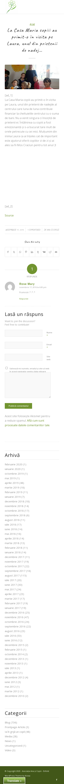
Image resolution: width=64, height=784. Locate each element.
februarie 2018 (13, 547)
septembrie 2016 (15, 626)
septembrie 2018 (15, 515)
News (8, 741)
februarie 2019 (13, 492)
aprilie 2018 (12, 538)
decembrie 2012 (14, 677)
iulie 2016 (10, 635)
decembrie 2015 (14, 645)
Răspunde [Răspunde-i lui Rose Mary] (23, 298)
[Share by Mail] (56, 252)
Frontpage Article (15, 727)
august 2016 (12, 631)
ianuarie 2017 (13, 608)
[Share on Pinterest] (26, 252)
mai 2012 (10, 686)
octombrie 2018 (14, 510)
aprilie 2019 (12, 483)
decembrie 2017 (14, 557)
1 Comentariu (33, 229)
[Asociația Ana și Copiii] (26, 7)
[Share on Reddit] (50, 252)
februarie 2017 (13, 603)
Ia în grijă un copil (15, 731)
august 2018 (12, 520)
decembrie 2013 (14, 659)
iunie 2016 (11, 640)
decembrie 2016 (14, 612)
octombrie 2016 (14, 621)
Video (8, 750)
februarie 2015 (13, 649)
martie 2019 (12, 487)
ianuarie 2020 (13, 469)
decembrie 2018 (14, 501)
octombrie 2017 (14, 566)
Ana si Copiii (53, 229)
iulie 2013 (10, 668)
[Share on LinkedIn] (32, 252)
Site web (49, 358)
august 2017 (12, 575)
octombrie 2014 (14, 654)
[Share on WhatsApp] (20, 252)
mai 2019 (10, 478)
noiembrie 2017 (14, 561)
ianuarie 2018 (13, 552)
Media (8, 736)
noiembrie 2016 (14, 617)
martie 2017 (12, 598)
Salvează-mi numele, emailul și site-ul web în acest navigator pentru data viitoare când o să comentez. (29, 371)
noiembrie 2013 (14, 663)
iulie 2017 (10, 580)
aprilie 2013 (12, 672)
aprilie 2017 (12, 594)
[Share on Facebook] (8, 252)
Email (49, 346)
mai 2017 (10, 589)
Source (9, 215)
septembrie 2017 (15, 571)
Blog (32, 24)
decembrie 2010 (14, 696)
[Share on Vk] (44, 252)
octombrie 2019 (14, 473)
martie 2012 (12, 691)
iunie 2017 (11, 584)
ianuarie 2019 (13, 496)
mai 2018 (10, 533)
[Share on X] (14, 252)
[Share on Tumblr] (38, 252)
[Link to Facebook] (56, 779)
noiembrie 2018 (14, 506)
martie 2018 (12, 543)
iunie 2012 (11, 682)
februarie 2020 (13, 464)
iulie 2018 (10, 524)
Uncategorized (13, 745)
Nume (49, 334)
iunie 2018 (11, 529)
